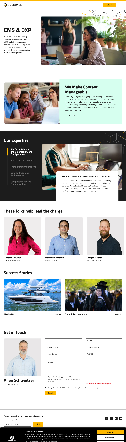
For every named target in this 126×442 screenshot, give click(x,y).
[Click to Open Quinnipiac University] (93, 297)
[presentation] (100, 378)
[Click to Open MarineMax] (32, 297)
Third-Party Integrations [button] (23, 166)
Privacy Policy (78, 388)
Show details (98, 438)
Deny (110, 430)
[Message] (83, 366)
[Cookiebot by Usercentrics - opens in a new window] (12, 438)
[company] (104, 347)
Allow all (110, 419)
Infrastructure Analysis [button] (23, 160)
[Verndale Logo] (13, 5)
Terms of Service (90, 388)
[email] (63, 347)
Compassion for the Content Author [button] (21, 182)
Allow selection (110, 424)
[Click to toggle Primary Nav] (121, 4)
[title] (104, 354)
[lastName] (104, 340)
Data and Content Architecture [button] (20, 174)
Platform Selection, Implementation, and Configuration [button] (21, 151)
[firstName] (63, 340)
